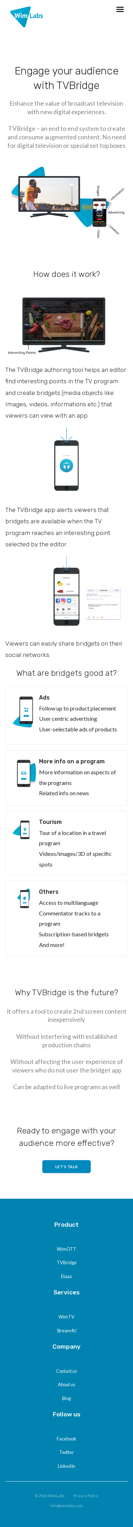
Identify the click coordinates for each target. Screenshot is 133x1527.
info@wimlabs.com (66, 1505)
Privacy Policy (85, 1495)
